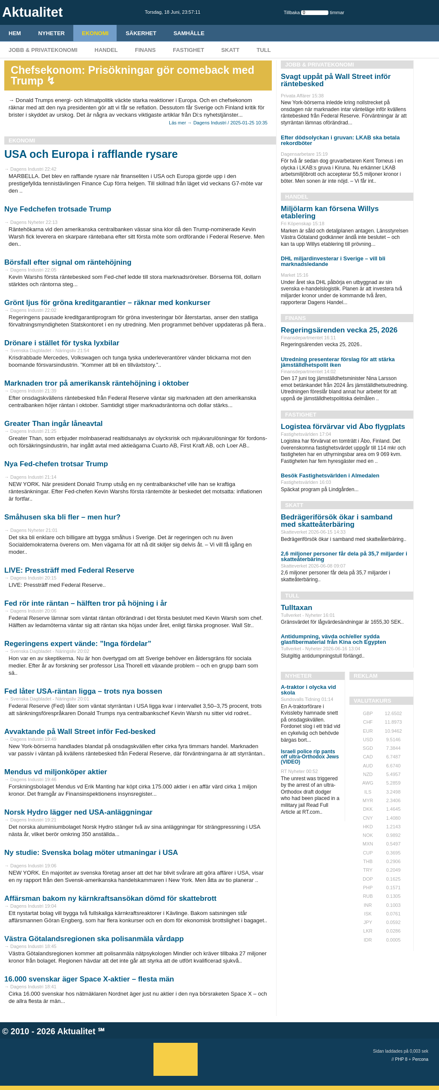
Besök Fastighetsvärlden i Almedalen (330, 475)
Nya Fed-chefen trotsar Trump (56, 464)
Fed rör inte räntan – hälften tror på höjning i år (85, 603)
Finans (145, 50)
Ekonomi (95, 33)
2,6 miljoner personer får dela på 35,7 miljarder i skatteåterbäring (344, 556)
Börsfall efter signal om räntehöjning (68, 262)
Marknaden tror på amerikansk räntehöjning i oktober (96, 383)
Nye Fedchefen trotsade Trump (57, 209)
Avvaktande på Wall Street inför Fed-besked (80, 732)
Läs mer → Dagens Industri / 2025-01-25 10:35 (218, 122)
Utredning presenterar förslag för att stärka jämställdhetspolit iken (338, 362)
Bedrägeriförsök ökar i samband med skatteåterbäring (337, 520)
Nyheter (51, 33)
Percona (420, 1059)
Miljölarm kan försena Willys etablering (330, 212)
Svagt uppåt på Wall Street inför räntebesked (336, 80)
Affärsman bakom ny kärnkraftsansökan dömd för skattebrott (110, 898)
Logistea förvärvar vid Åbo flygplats (343, 427)
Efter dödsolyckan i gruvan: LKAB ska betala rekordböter (340, 140)
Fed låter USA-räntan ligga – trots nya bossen (83, 691)
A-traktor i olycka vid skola (308, 690)
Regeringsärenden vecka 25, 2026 (339, 330)
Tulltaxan (296, 608)
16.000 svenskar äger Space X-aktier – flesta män (89, 979)
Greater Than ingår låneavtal (53, 424)
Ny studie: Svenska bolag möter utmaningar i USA (91, 852)
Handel (106, 50)
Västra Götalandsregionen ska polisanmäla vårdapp (94, 939)
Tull (263, 50)
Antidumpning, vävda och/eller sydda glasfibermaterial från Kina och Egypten (333, 639)
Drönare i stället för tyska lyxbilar (61, 343)
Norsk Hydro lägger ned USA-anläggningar (78, 812)
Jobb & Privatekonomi (43, 50)
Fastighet (188, 50)
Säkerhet (141, 33)
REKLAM (366, 676)
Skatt (230, 50)
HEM (15, 33)
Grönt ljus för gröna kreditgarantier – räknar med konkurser (107, 303)
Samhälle (189, 33)
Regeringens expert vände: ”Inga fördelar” (77, 644)
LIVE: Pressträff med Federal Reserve (69, 570)
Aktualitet (76, 1031)
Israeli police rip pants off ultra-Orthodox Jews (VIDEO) (310, 757)
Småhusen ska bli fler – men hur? (62, 517)
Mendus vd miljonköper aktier (55, 772)
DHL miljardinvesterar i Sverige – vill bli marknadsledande (333, 261)
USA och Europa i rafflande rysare (91, 154)
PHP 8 (401, 1059)
